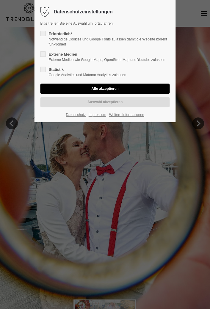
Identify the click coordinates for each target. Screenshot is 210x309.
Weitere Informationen (126, 115)
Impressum (97, 115)
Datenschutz (76, 115)
